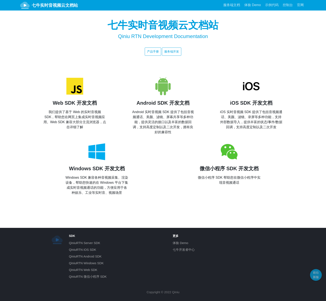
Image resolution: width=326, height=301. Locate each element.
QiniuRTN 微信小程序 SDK (88, 276)
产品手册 (153, 51)
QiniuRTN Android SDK (85, 256)
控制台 (288, 5)
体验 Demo (252, 5)
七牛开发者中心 (184, 249)
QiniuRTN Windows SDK (86, 263)
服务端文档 (231, 5)
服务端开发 (171, 51)
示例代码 (272, 5)
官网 (300, 5)
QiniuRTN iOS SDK (82, 249)
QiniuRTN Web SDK (83, 270)
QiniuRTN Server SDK (84, 243)
